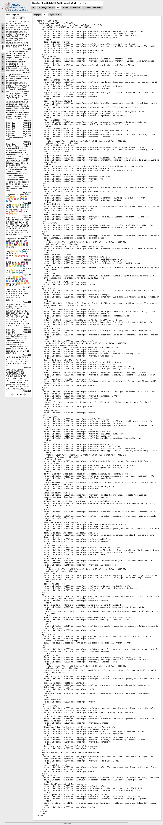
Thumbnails (3, 29)
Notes (3, 68)
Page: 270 (27, 391)
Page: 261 (27, 302)
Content (3, 39)
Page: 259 (27, 275)
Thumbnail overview (71, 7)
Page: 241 (27, 125)
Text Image (42, 7)
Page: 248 (27, 144)
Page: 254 (27, 216)
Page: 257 (27, 249)
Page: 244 (27, 131)
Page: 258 (27, 260)
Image (52, 7)
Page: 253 (27, 203)
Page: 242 (27, 127)
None (3, 89)
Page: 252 (27, 192)
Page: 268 (27, 355)
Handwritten (3, 59)
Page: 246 (27, 136)
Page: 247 (27, 142)
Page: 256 (27, 237)
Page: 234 (27, 121)
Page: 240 (27, 123)
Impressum (67, 823)
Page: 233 (27, 49)
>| (60, 15)
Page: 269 (27, 368)
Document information (92, 7)
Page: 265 (27, 330)
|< (39, 15)
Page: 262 (27, 328)
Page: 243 (27, 129)
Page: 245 (27, 133)
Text (33, 7)
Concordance (3, 79)
